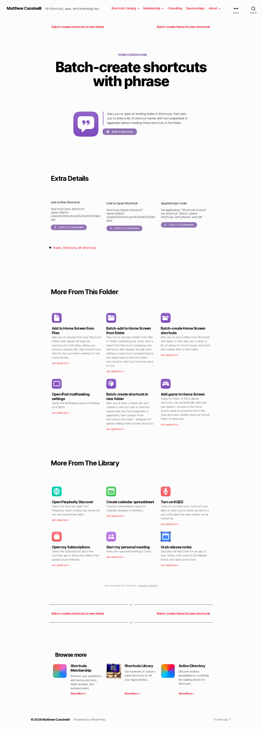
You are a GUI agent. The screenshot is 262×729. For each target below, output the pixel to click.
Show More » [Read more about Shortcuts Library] (132, 693)
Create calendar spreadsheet (130, 502)
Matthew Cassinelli (24, 8)
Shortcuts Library (138, 666)
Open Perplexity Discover (72, 502)
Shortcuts (69, 248)
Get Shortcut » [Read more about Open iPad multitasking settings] (61, 413)
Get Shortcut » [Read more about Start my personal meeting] (115, 557)
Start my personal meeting (128, 547)
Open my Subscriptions (71, 547)
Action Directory (192, 666)
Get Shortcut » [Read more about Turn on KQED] (170, 524)
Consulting (175, 8)
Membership (151, 8)
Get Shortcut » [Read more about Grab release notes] (170, 565)
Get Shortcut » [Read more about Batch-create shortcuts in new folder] (115, 429)
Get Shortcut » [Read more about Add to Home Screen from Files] (61, 363)
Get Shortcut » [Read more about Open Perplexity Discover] (61, 520)
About (213, 8)
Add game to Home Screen (183, 394)
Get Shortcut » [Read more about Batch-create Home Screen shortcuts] (170, 355)
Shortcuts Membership (81, 668)
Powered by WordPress (90, 719)
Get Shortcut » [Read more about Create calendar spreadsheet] (115, 516)
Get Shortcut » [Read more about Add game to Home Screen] (170, 424)
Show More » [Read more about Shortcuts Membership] (78, 693)
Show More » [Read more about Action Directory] (186, 693)
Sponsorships (195, 8)
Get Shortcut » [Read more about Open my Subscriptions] (61, 565)
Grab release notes (176, 547)
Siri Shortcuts (87, 248)
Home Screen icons (132, 54)
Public (57, 248)
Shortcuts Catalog (123, 8)
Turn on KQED (172, 502)
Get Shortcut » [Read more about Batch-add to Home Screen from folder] (115, 371)
